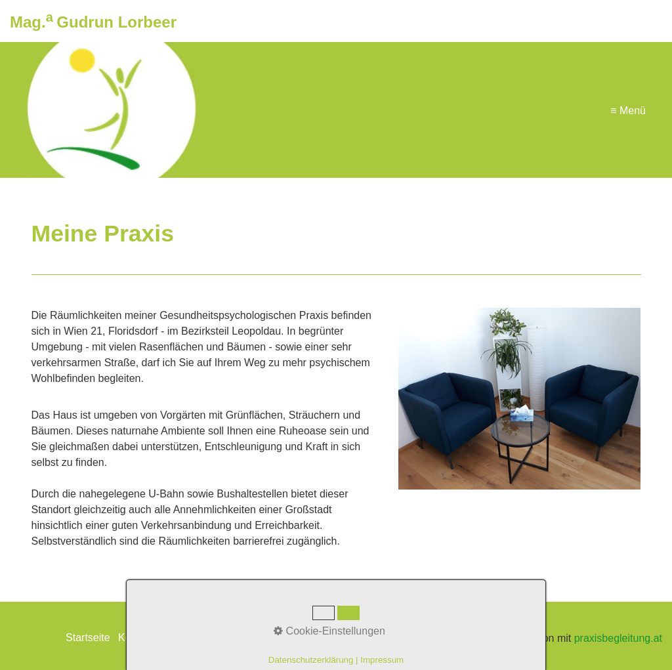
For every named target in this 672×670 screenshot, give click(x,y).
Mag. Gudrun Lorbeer (93, 22)
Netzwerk (244, 637)
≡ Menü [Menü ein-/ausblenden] (628, 109)
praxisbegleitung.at (618, 638)
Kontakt (136, 637)
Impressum (188, 637)
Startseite (88, 637)
